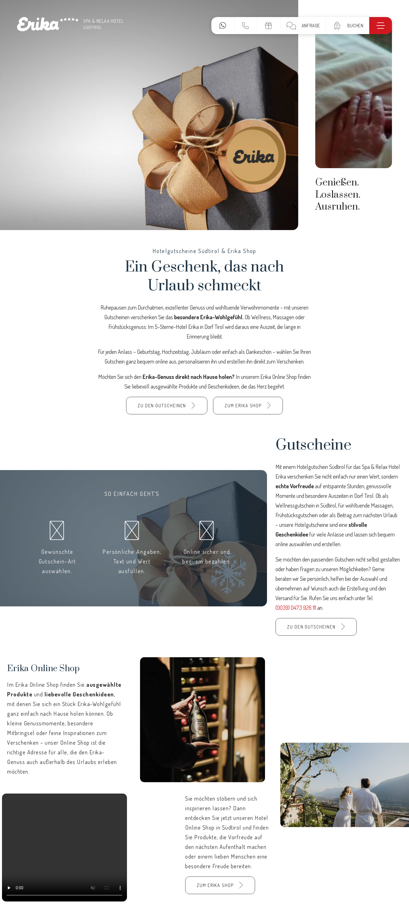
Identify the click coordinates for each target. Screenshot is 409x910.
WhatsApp (222, 25)
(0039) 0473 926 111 (296, 607)
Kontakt (245, 25)
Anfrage (311, 25)
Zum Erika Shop (243, 405)
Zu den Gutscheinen (162, 405)
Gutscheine (268, 25)
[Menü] (380, 25)
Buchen (355, 25)
